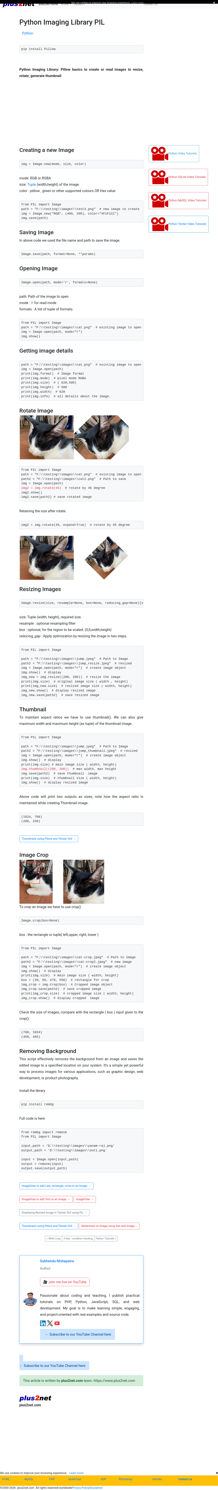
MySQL (29, 1479)
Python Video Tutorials (174, 153)
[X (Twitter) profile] (50, 1323)
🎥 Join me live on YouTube (64, 1282)
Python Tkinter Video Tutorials (178, 224)
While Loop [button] (54, 1238)
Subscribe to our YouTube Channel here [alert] (78, 1334)
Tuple (31, 184)
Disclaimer (95, 1487)
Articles (157, 1479)
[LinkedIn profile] (43, 1323)
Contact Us (151, 4)
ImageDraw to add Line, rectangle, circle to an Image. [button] (56, 1186)
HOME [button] (65, 4)
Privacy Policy (80, 1487)
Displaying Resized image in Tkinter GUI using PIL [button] (54, 1212)
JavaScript (74, 1479)
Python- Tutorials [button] (106, 1238)
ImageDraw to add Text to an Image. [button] (46, 1199)
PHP (52, 1479)
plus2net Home (48, 4)
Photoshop (125, 1479)
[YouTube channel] (57, 1323)
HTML (6, 1479)
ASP (103, 1479)
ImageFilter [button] (85, 1199)
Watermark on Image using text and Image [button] (109, 1226)
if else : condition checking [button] (78, 1238)
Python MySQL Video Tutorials (179, 200)
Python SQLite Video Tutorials (178, 177)
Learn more (76, 1473)
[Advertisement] (81, 1439)
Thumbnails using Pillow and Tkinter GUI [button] (49, 838)
